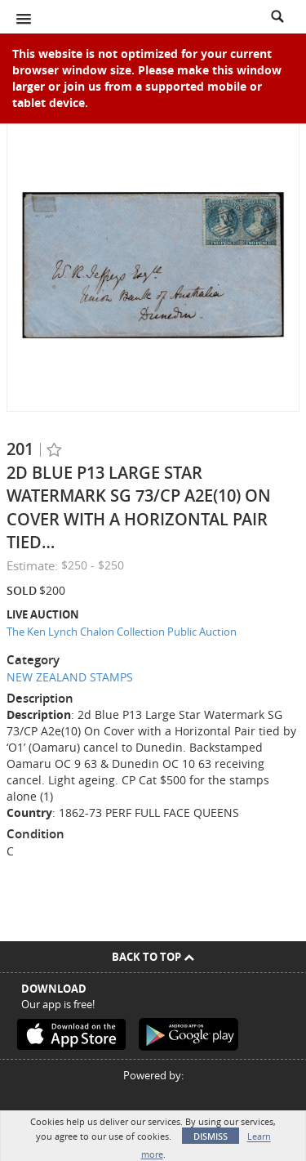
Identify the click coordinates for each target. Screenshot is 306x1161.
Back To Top (153, 956)
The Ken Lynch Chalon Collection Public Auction (122, 631)
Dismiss (210, 1136)
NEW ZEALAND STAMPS (70, 677)
